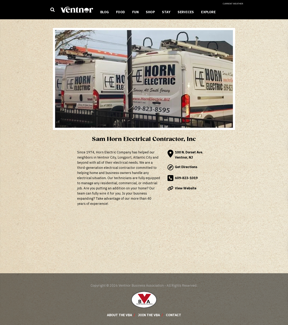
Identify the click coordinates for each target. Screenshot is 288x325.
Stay (166, 12)
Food (120, 12)
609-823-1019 (183, 178)
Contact (173, 315)
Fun (135, 12)
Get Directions (182, 167)
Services (186, 12)
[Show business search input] (52, 10)
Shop (150, 12)
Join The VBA (149, 315)
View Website (182, 188)
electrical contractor (119, 168)
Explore (208, 12)
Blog (104, 12)
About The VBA (119, 315)
